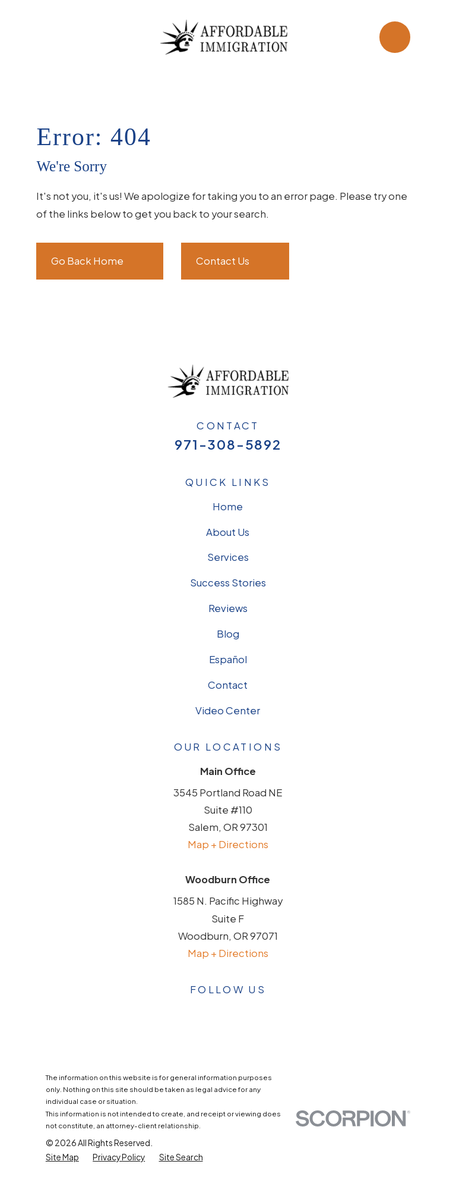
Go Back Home (99, 261)
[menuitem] (62, 1157)
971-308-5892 (228, 444)
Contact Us (235, 261)
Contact (228, 685)
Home (228, 506)
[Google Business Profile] (165, 1012)
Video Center (227, 710)
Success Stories (228, 582)
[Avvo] (228, 1012)
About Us (227, 532)
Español (228, 659)
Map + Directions (228, 844)
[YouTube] (290, 1012)
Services (228, 557)
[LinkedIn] (259, 1012)
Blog (228, 633)
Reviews (228, 608)
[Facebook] (196, 1012)
